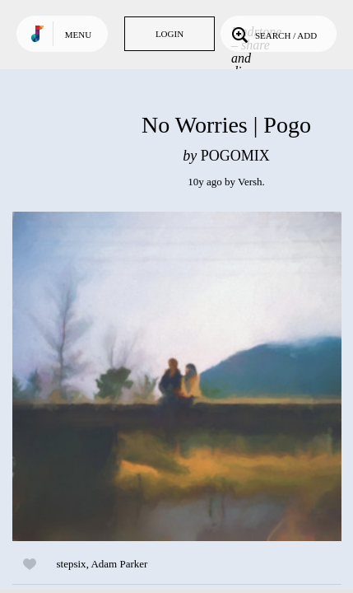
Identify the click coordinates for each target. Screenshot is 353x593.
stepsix (71, 564)
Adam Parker (119, 564)
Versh (250, 181)
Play (177, 376)
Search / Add (273, 34)
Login (169, 34)
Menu (78, 35)
